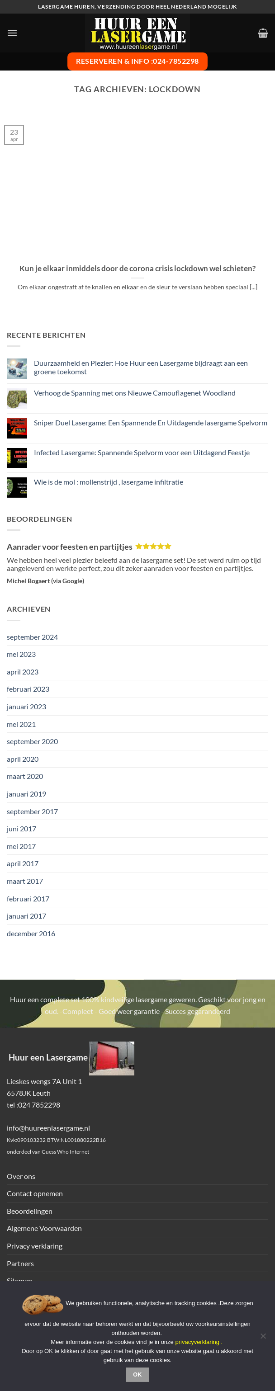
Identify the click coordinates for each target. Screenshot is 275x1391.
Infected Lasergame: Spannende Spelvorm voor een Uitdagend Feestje (142, 452)
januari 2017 (26, 915)
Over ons (21, 1176)
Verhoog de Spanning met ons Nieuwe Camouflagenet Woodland (135, 392)
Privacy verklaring (34, 1245)
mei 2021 (21, 724)
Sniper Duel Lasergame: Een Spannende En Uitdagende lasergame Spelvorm (150, 422)
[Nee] (262, 1338)
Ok (137, 1375)
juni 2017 (21, 828)
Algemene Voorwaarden (44, 1228)
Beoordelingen (29, 1211)
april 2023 (22, 671)
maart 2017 (25, 881)
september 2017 (32, 811)
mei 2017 (21, 846)
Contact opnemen (35, 1193)
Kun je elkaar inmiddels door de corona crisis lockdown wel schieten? (137, 268)
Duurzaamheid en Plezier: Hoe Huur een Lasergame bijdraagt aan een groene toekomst (141, 367)
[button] (12, 33)
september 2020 (32, 741)
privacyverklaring (197, 1342)
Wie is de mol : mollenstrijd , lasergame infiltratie (108, 481)
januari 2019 (26, 793)
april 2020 (22, 758)
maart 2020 (25, 776)
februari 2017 (28, 898)
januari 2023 (26, 706)
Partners (20, 1263)
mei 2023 (21, 654)
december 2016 (31, 933)
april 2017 (22, 863)
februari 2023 (28, 688)
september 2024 (32, 636)
